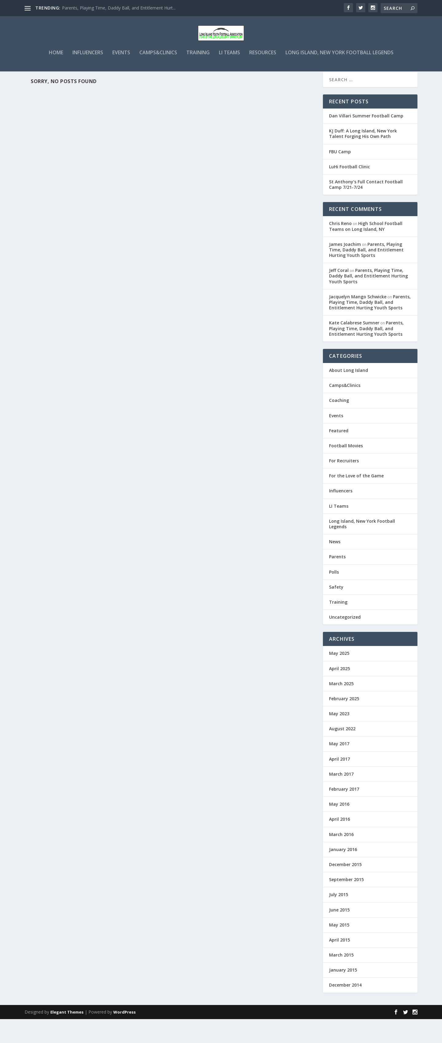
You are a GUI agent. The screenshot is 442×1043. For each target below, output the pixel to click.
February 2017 (344, 813)
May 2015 (339, 949)
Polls (334, 596)
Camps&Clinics (158, 65)
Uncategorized (345, 641)
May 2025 (339, 677)
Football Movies (346, 469)
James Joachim (345, 268)
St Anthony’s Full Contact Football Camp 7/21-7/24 (366, 208)
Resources (262, 65)
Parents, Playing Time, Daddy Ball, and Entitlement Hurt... (119, 8)
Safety (336, 611)
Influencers (87, 65)
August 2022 (342, 752)
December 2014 (345, 1009)
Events (121, 65)
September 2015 (346, 903)
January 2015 (343, 994)
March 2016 (341, 858)
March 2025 (341, 707)
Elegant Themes (66, 1036)
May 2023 (339, 737)
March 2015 (341, 979)
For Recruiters (344, 484)
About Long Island (348, 394)
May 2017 (339, 767)
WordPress (124, 1036)
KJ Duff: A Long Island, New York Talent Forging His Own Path (363, 157)
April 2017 (339, 783)
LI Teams (229, 65)
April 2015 (339, 964)
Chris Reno (340, 247)
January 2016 (343, 873)
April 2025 (339, 692)
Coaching (339, 424)
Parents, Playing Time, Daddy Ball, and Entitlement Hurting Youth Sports (366, 273)
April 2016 (339, 843)
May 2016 (339, 828)
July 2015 (338, 918)
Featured (338, 454)
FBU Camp (340, 175)
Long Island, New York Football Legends (339, 65)
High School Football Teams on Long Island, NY (365, 250)
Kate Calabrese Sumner (354, 347)
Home (56, 65)
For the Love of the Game (356, 499)
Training (198, 65)
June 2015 (339, 934)
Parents (337, 580)
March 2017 (341, 798)
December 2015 (345, 888)
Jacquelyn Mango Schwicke (357, 320)
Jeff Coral (339, 294)
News (334, 565)
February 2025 (344, 722)
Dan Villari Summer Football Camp (366, 140)
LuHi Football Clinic (349, 190)
